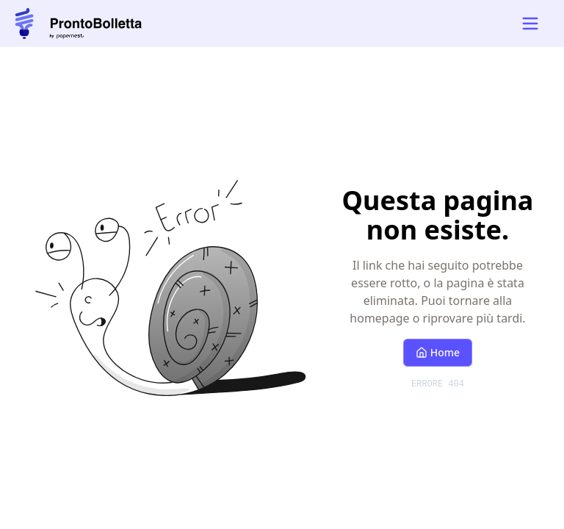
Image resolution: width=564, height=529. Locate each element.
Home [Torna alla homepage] (438, 352)
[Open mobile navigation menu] (530, 23)
